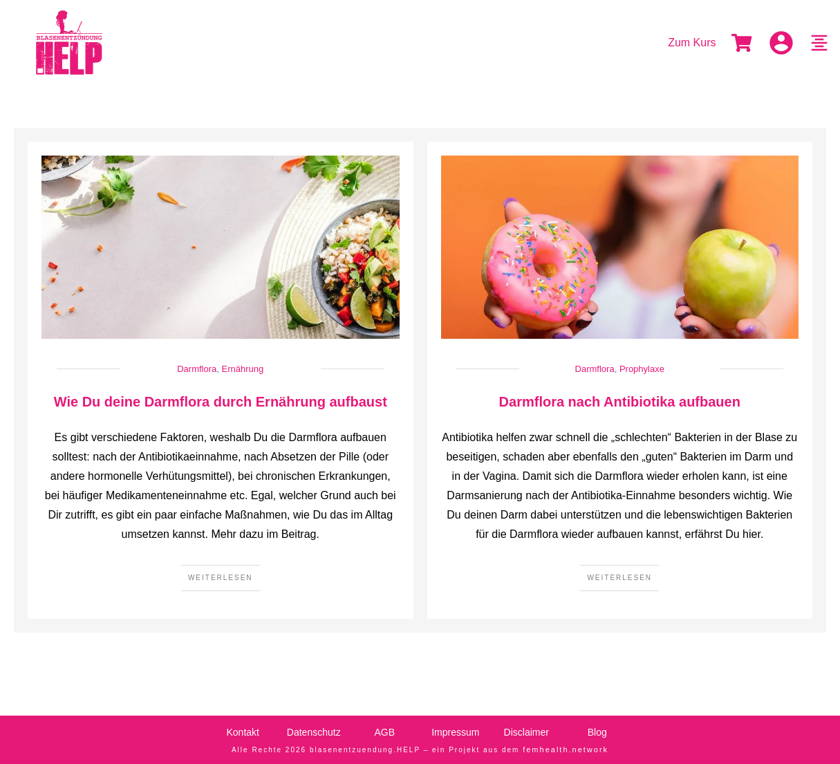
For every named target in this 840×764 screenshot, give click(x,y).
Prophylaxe (641, 369)
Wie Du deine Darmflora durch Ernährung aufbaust (220, 401)
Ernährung (243, 369)
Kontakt (243, 732)
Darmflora (196, 369)
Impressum (455, 732)
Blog (597, 732)
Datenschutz (314, 732)
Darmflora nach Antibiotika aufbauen (619, 401)
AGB (384, 732)
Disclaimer (526, 732)
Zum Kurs (692, 42)
